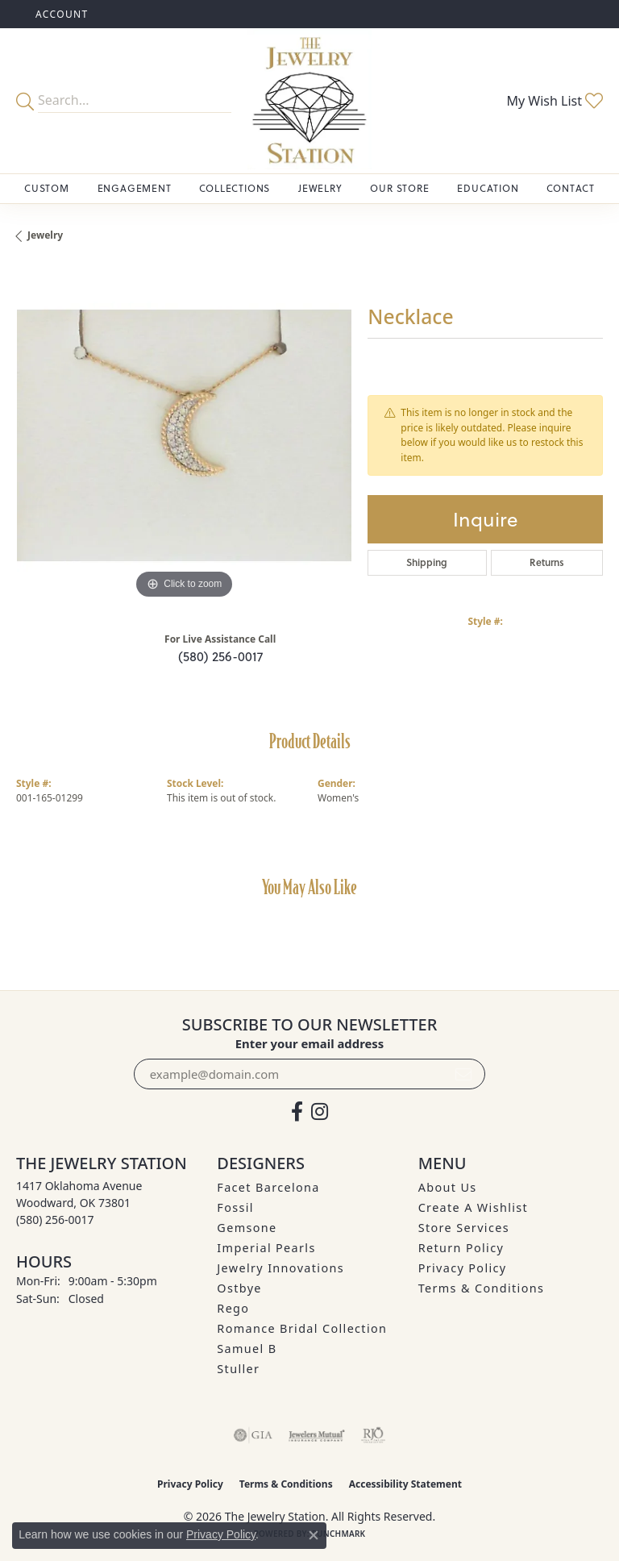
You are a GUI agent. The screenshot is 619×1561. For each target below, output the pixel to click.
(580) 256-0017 (220, 656)
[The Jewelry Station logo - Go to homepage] (309, 100)
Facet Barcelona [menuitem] (268, 1187)
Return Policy (461, 1247)
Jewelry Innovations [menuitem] (280, 1268)
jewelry (45, 235)
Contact (570, 188)
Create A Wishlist (473, 1207)
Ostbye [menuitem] (239, 1288)
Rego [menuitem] (233, 1308)
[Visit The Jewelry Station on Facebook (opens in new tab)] (297, 1112)
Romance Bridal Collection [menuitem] (302, 1328)
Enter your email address (309, 1043)
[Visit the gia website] (253, 1435)
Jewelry (320, 188)
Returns (547, 562)
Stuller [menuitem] (238, 1368)
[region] (183, 435)
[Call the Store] (55, 1219)
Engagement (135, 188)
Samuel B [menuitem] (246, 1348)
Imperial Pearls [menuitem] (266, 1247)
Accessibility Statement (405, 1484)
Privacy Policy (462, 1268)
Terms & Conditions (481, 1288)
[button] (60, 14)
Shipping (426, 562)
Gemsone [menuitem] (246, 1227)
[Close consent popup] (313, 1535)
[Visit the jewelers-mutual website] (316, 1435)
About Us (447, 1187)
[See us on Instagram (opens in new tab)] (319, 1112)
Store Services (463, 1227)
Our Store (399, 188)
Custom (46, 188)
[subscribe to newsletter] (463, 1074)
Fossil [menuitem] (235, 1207)
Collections (234, 188)
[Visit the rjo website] (373, 1435)
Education (487, 188)
